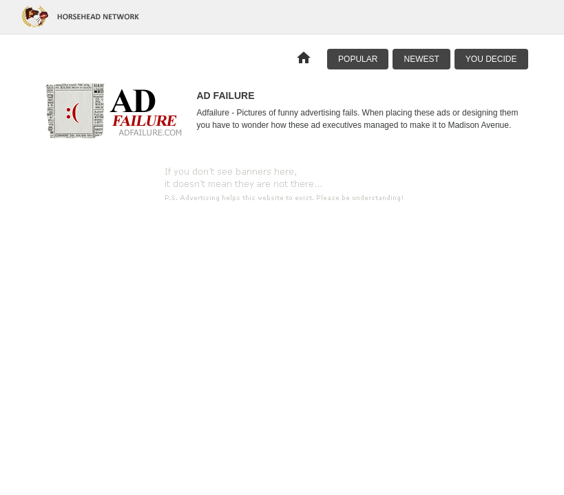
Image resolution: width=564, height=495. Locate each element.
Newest (421, 59)
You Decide (491, 59)
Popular (357, 59)
